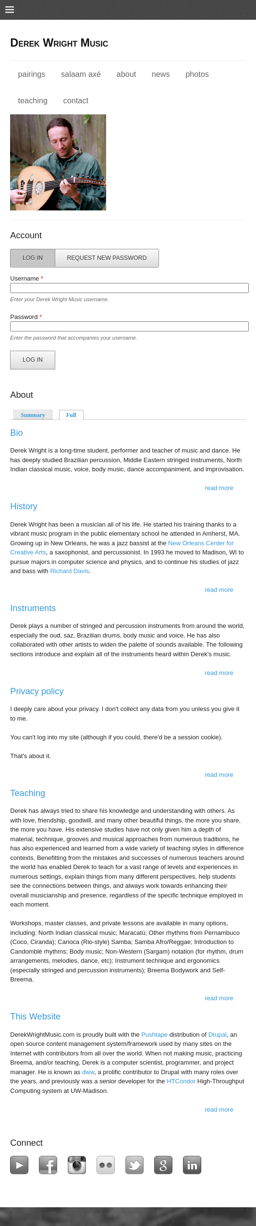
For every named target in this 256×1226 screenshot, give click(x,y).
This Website (35, 1016)
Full (75, 414)
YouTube (21, 1165)
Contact (75, 100)
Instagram (79, 1165)
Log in (39, 257)
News (161, 74)
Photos (197, 74)
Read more (219, 487)
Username (26, 278)
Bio (16, 433)
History (23, 506)
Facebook (50, 1165)
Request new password (106, 258)
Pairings (32, 74)
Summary (33, 415)
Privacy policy (36, 691)
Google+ (165, 1165)
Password (26, 316)
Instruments (33, 608)
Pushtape (154, 1034)
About (126, 74)
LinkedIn (194, 1165)
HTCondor (181, 1081)
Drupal (217, 1034)
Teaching (33, 100)
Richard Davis (69, 571)
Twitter (136, 1165)
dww (88, 1072)
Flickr (108, 1165)
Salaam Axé (81, 74)
